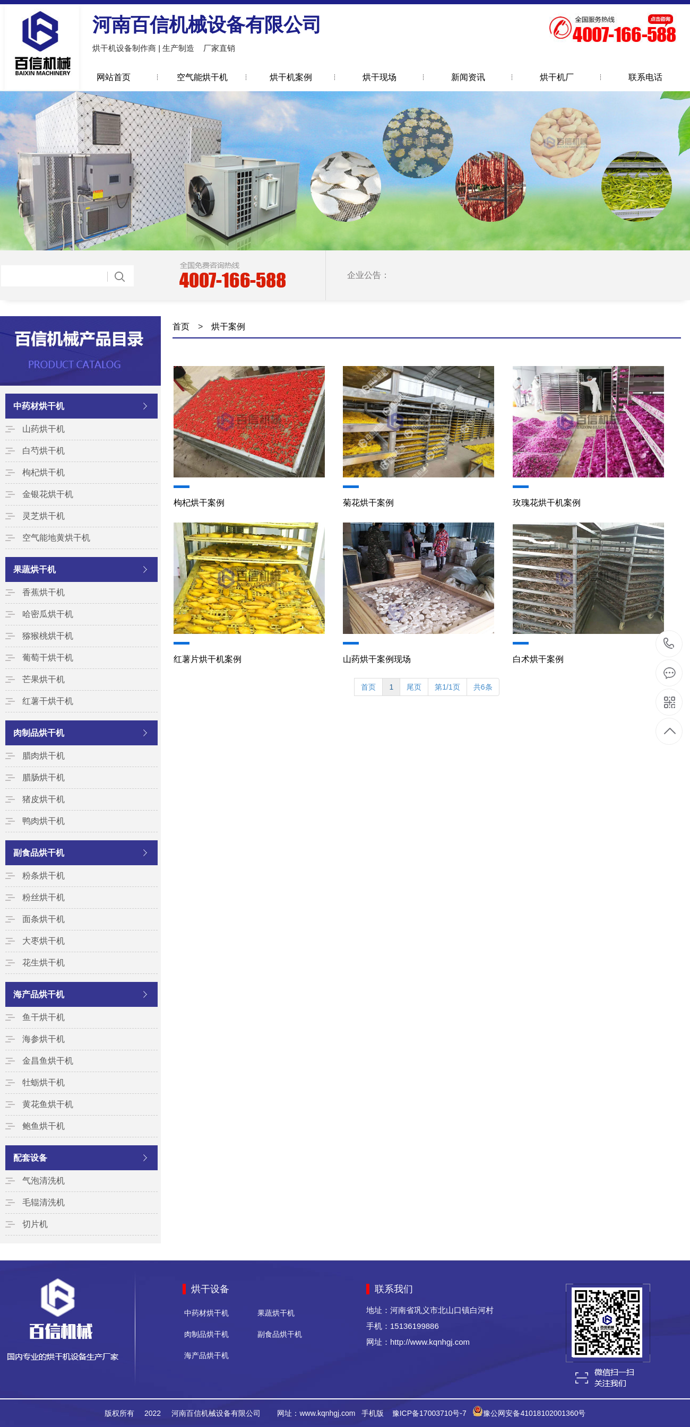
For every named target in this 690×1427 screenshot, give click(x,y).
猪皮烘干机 (43, 799)
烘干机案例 (291, 77)
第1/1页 (447, 687)
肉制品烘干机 (38, 732)
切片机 (35, 1224)
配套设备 (30, 1157)
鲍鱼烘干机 (43, 1125)
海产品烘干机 (38, 994)
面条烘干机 (43, 919)
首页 (180, 326)
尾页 (414, 687)
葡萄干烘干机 (47, 657)
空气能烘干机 (202, 77)
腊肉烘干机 (43, 755)
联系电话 (645, 77)
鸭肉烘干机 (43, 820)
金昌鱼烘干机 (47, 1060)
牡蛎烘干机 (43, 1082)
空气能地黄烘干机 (56, 537)
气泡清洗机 (43, 1180)
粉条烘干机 (43, 875)
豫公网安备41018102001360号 (534, 1413)
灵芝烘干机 (43, 515)
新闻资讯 (468, 77)
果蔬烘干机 (34, 569)
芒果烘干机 (43, 679)
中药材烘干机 (38, 406)
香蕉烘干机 (43, 592)
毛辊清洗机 (43, 1202)
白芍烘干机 (43, 450)
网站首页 (114, 77)
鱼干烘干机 (43, 1017)
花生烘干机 (43, 962)
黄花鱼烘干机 (47, 1104)
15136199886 (669, 643)
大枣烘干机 (43, 940)
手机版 (372, 1413)
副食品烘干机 (38, 852)
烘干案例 (228, 326)
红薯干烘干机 (47, 701)
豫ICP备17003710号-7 (429, 1413)
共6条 (483, 687)
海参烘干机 (43, 1038)
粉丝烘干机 (43, 897)
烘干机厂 (557, 77)
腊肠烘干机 (43, 777)
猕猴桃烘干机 (47, 635)
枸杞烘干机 (43, 472)
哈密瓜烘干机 (47, 614)
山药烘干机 (43, 428)
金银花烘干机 (47, 494)
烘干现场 (379, 77)
